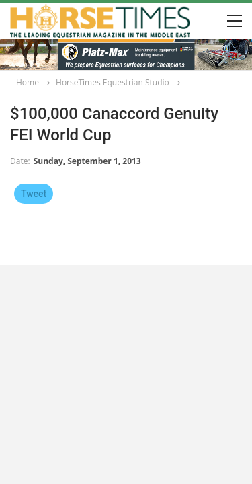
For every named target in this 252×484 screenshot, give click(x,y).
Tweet (33, 193)
